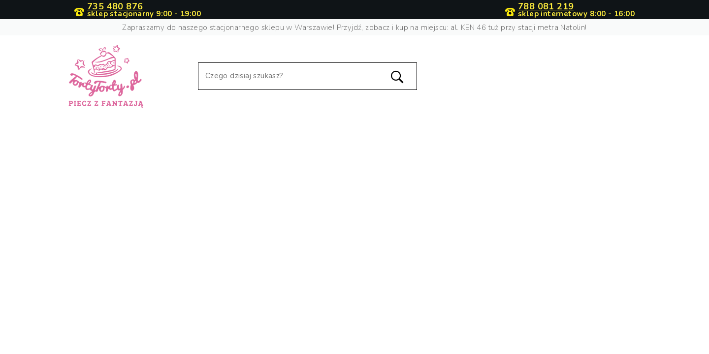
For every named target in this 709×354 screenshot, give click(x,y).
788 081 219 (546, 6)
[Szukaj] (307, 76)
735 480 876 (115, 6)
